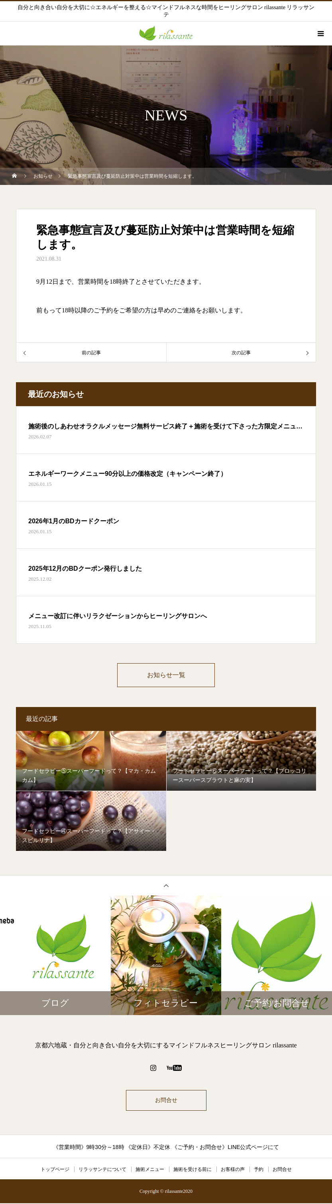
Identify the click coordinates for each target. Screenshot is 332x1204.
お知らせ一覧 (166, 675)
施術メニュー (150, 1170)
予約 (258, 1170)
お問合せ (166, 1101)
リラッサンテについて (102, 1170)
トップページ (55, 1170)
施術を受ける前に (192, 1170)
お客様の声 (233, 1170)
